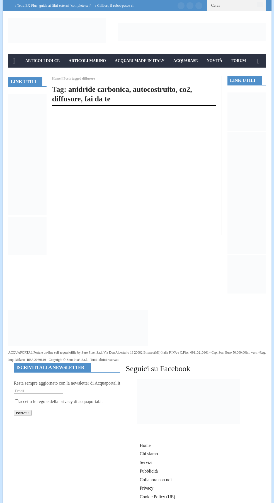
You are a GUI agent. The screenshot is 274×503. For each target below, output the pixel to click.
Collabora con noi (156, 479)
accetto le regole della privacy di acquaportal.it (59, 401)
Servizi (146, 462)
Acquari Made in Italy (139, 61)
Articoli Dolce (42, 61)
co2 (184, 89)
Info (18, 74)
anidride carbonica (98, 89)
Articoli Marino (87, 61)
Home (56, 78)
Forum (238, 61)
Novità (214, 61)
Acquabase (185, 61)
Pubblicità (149, 471)
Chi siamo (149, 453)
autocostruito (154, 89)
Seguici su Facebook (158, 368)
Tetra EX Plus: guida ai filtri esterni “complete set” (54, 5)
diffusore (66, 99)
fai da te (97, 99)
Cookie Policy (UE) (157, 496)
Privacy (146, 488)
